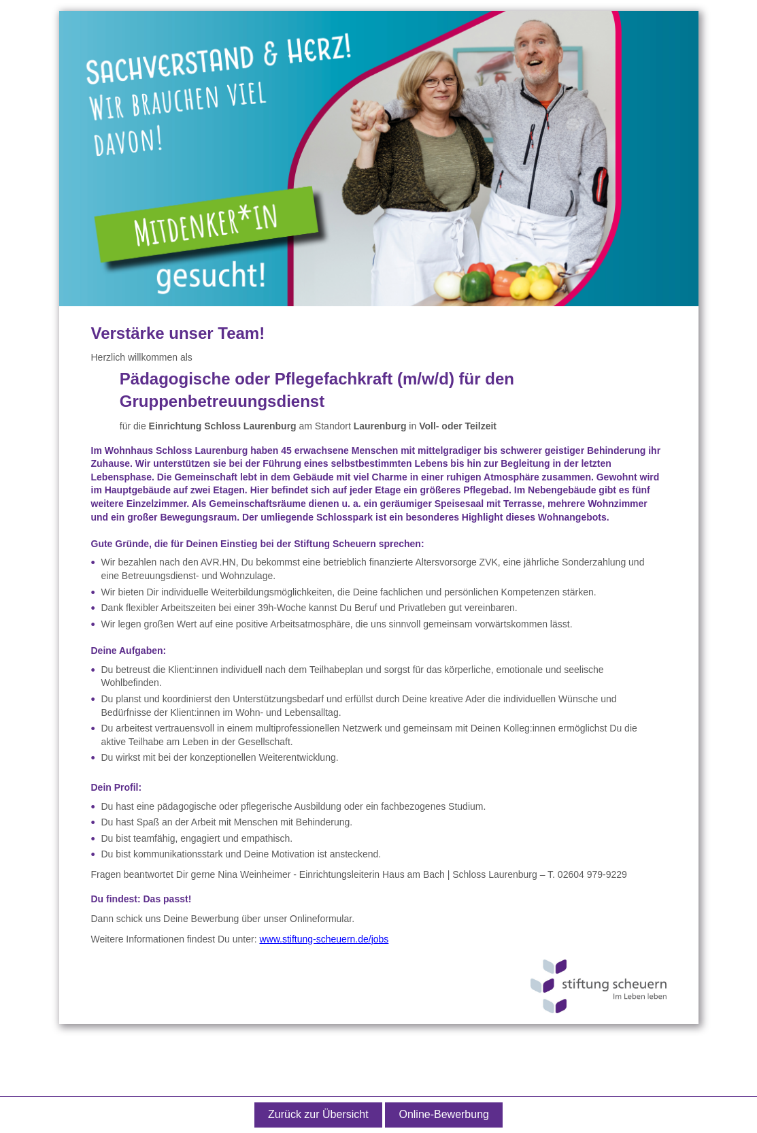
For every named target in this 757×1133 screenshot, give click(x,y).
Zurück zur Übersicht (318, 1114)
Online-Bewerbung (444, 1114)
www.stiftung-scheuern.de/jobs (323, 939)
